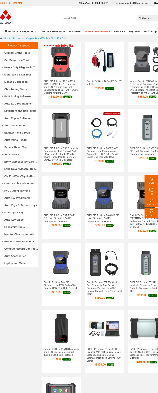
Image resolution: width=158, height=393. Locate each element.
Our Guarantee (8, 355)
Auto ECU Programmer (17, 103)
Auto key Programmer (16, 197)
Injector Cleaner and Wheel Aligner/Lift (20, 234)
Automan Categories (20, 31)
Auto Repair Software (16, 118)
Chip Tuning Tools (14, 89)
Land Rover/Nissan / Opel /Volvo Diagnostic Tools (20, 168)
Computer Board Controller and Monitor (20, 248)
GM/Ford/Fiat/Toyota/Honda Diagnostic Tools (20, 176)
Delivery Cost (49, 355)
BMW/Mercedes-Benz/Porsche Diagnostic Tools (20, 161)
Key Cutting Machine (16, 190)
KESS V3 (119, 31)
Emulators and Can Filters (19, 110)
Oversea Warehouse (53, 31)
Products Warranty (105, 346)
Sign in (3, 3)
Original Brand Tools (37, 38)
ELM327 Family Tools (16, 132)
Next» (94, 312)
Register (17, 3)
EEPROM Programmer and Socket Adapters (20, 241)
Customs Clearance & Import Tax (60, 359)
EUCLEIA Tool (58, 38)
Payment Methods (52, 346)
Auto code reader (14, 125)
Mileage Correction (15, 81)
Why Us (4, 346)
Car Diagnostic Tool (15, 60)
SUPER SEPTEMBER (97, 31)
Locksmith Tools (13, 226)
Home (7, 38)
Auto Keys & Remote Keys (19, 205)
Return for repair (104, 359)
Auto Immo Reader (14, 139)
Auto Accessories (14, 255)
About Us (5, 350)
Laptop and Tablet (14, 263)
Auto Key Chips (13, 219)
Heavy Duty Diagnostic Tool (20, 67)
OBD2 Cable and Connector (20, 183)
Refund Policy (102, 355)
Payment (134, 31)
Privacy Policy (102, 363)
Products (18, 38)
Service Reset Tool (14, 147)
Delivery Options (51, 350)
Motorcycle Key (13, 212)
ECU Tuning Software (16, 96)
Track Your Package (53, 363)
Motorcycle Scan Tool (16, 74)
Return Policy (102, 350)
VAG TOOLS (10, 154)
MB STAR (75, 31)
